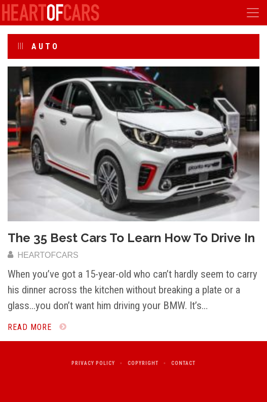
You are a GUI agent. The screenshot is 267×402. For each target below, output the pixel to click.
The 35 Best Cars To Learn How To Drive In (131, 237)
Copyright (143, 363)
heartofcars (43, 255)
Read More (37, 327)
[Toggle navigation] (253, 13)
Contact (183, 363)
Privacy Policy (93, 363)
